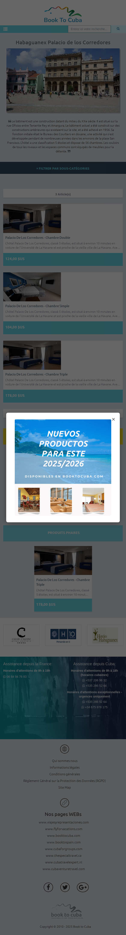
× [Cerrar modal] (113, 419)
